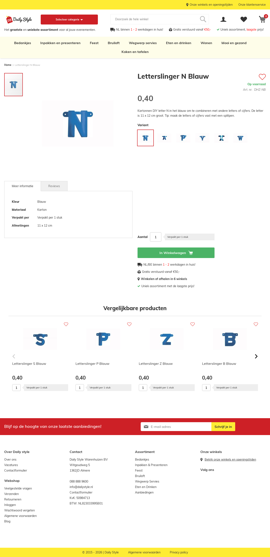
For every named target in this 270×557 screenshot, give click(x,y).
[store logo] (19, 19)
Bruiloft (114, 43)
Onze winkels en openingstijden (211, 5)
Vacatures (11, 465)
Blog (7, 521)
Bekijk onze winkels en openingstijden (230, 459)
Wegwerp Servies (147, 481)
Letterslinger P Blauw (92, 363)
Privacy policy (179, 552)
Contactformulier (15, 470)
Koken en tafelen (135, 52)
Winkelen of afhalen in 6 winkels (164, 279)
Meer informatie (22, 186)
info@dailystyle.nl (81, 487)
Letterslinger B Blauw (219, 363)
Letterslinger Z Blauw (156, 363)
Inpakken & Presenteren (151, 465)
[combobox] (159, 19)
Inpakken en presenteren (60, 43)
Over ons (10, 459)
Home (7, 64)
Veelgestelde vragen (18, 488)
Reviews (54, 186)
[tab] (22, 186)
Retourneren (12, 499)
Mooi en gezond (234, 43)
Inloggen (10, 505)
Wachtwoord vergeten (19, 510)
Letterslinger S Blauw (29, 363)
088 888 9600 (79, 481)
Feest (94, 43)
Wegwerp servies (143, 43)
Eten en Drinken (146, 487)
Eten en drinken (178, 43)
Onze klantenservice (252, 5)
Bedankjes (22, 43)
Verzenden (11, 494)
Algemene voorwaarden (20, 516)
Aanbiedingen (144, 492)
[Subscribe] (223, 426)
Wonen (206, 43)
